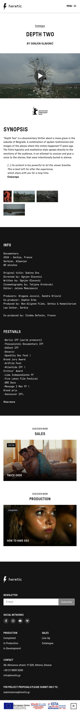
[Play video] (40, 76)
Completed (9, 638)
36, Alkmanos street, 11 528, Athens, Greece (27, 665)
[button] (10, 461)
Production (10, 633)
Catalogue (40, 26)
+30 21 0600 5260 (13, 670)
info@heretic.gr (12, 675)
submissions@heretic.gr (16, 692)
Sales (45, 633)
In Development (12, 648)
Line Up (46, 638)
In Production (10, 643)
